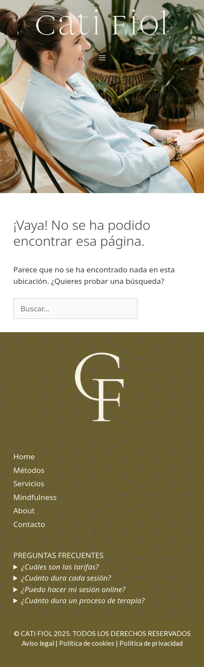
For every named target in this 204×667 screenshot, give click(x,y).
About (24, 510)
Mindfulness (35, 497)
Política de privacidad (151, 643)
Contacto (29, 524)
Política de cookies (86, 643)
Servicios (28, 483)
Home (24, 456)
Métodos (28, 470)
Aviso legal (38, 643)
